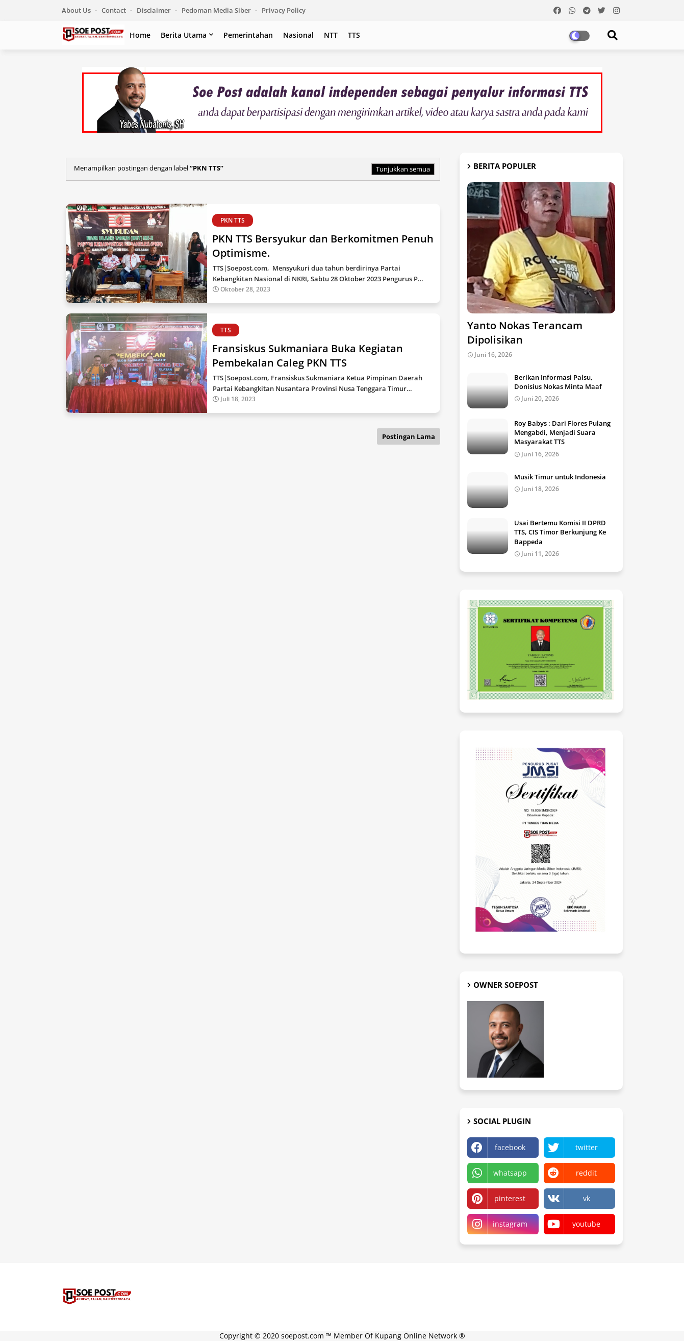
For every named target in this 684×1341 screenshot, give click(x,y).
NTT (331, 35)
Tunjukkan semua (403, 169)
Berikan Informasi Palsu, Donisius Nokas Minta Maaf (558, 382)
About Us (77, 10)
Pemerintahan (248, 35)
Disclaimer (154, 10)
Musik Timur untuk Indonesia (560, 476)
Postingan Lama (408, 436)
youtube (586, 1224)
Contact (115, 10)
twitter (586, 1147)
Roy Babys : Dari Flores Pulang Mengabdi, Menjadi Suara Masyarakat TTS (562, 432)
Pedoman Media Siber (217, 10)
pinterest (509, 1198)
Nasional (298, 35)
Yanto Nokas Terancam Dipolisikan (524, 333)
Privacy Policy (284, 10)
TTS (354, 35)
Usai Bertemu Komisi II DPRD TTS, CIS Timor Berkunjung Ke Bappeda (560, 532)
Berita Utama (184, 35)
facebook (510, 1147)
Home (140, 35)
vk (586, 1198)
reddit (586, 1173)
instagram (510, 1224)
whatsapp (510, 1173)
